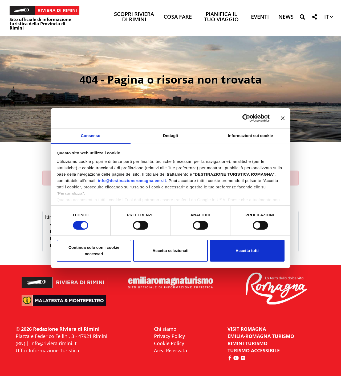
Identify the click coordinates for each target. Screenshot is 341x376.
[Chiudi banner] (283, 118)
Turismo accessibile (254, 350)
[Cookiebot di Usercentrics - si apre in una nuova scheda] (246, 118)
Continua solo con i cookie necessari (93, 250)
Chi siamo (165, 329)
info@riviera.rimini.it (53, 343)
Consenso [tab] (90, 135)
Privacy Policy (169, 336)
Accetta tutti (247, 250)
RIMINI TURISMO (247, 343)
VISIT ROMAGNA (247, 329)
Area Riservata (170, 350)
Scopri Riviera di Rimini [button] (134, 17)
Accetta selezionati (170, 250)
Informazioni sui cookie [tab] (250, 135)
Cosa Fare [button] (178, 17)
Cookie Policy (169, 343)
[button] (302, 18)
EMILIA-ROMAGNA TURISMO (261, 336)
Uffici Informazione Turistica (47, 350)
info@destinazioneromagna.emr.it (132, 180)
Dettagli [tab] (170, 135)
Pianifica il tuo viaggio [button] (221, 17)
